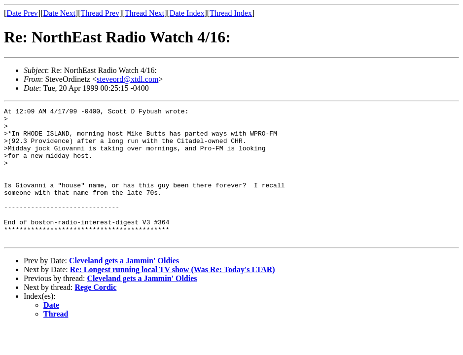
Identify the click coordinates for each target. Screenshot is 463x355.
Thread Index (231, 13)
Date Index (187, 13)
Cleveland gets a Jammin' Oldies (124, 287)
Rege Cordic (96, 314)
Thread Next (144, 13)
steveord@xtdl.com (127, 79)
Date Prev (22, 13)
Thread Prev (99, 13)
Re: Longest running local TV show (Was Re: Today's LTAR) (172, 296)
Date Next (59, 13)
